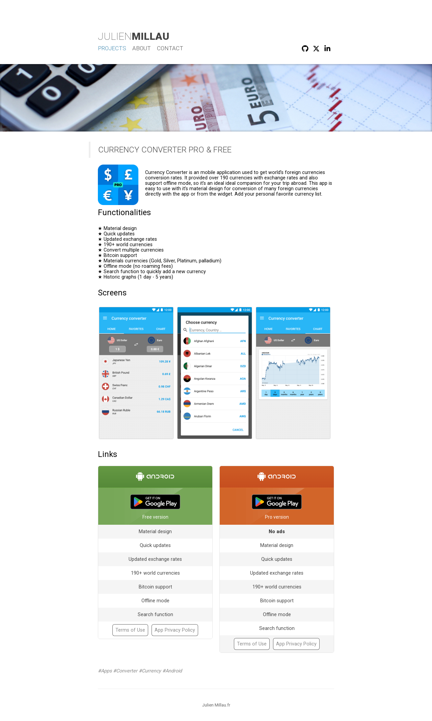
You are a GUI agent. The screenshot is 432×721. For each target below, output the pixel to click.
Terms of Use (130, 630)
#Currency (150, 670)
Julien (133, 36)
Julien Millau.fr (216, 705)
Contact (170, 48)
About (141, 48)
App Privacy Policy (175, 630)
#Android (172, 670)
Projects (112, 48)
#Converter (125, 670)
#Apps (105, 670)
